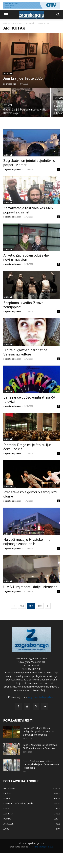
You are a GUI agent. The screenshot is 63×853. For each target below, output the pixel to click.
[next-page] (48, 606)
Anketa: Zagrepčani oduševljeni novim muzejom (27, 257)
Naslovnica (8, 23)
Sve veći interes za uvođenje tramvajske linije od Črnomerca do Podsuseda (41, 764)
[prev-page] (14, 606)
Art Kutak (30, 23)
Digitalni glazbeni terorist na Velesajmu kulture (25, 352)
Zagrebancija (9, 83)
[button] (5, 14)
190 (39, 605)
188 (22, 605)
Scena (20, 23)
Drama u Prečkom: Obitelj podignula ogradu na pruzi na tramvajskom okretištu (38, 731)
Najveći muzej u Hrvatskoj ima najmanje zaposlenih (26, 542)
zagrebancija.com (12, 169)
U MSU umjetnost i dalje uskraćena (30, 587)
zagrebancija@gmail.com (41, 697)
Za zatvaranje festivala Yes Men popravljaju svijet (28, 210)
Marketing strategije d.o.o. (41, 846)
